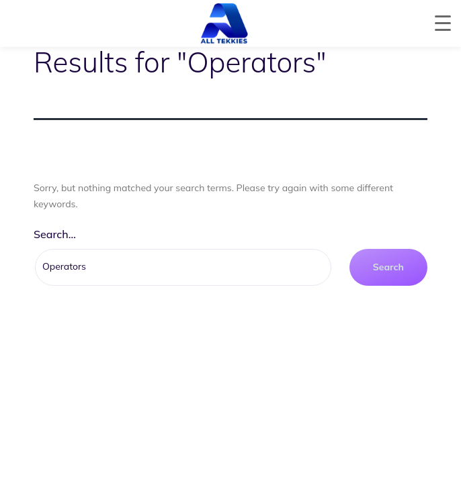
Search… (55, 234)
